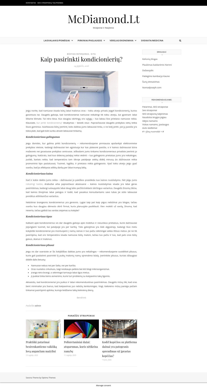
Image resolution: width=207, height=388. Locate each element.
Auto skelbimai (149, 127)
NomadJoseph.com (151, 87)
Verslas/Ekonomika (121, 40)
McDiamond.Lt (103, 18)
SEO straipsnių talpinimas (50, 3)
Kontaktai (31, 3)
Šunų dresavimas (151, 81)
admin (38, 305)
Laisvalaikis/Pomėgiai (57, 40)
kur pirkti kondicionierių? (49, 122)
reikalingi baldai (34, 184)
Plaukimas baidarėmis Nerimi (157, 64)
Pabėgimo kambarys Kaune (156, 76)
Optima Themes (49, 377)
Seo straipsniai (149, 110)
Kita (93, 54)
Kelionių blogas (150, 59)
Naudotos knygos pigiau (154, 117)
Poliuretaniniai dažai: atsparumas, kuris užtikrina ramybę (81, 346)
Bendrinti (81, 297)
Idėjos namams (150, 120)
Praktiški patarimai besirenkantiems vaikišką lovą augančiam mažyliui (41, 346)
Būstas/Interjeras (78, 54)
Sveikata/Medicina (152, 40)
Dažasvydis (147, 70)
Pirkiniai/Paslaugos (90, 40)
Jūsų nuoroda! (153, 131)
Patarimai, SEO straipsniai (155, 106)
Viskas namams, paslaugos (155, 124)
